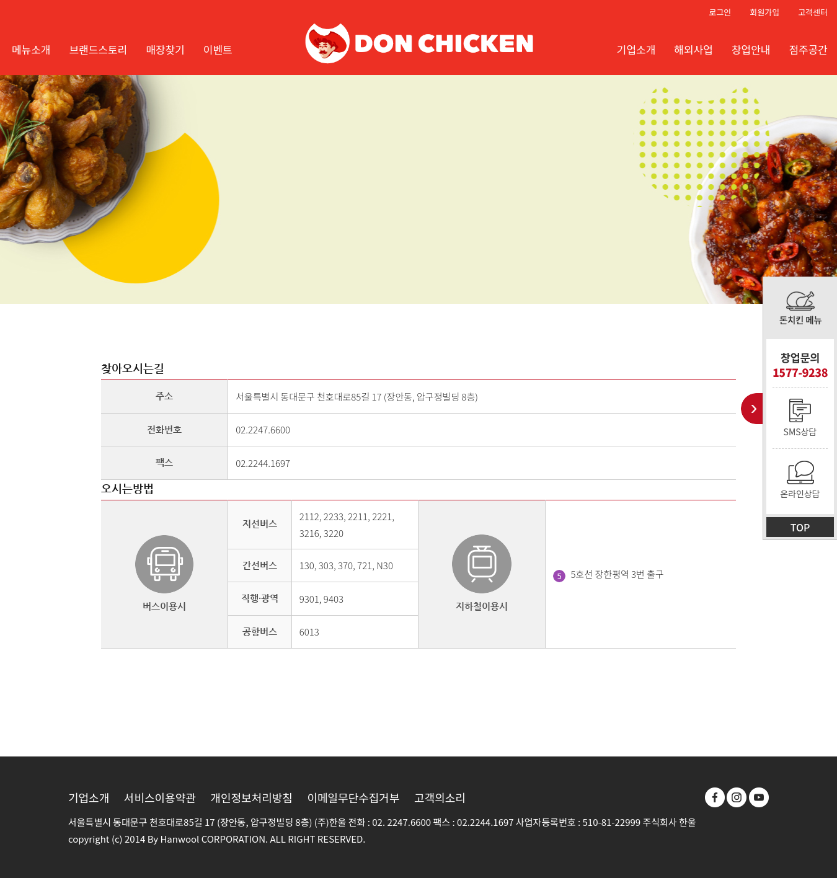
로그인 (720, 12)
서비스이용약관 (160, 797)
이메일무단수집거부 (353, 797)
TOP (800, 527)
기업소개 (88, 797)
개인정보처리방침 (251, 797)
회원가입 (764, 12)
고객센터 (813, 12)
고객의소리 (440, 797)
